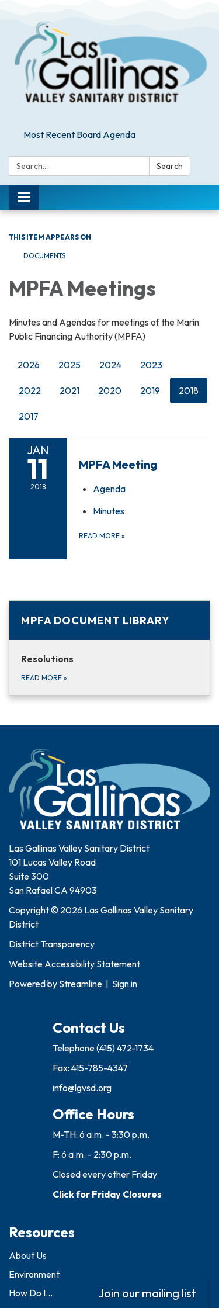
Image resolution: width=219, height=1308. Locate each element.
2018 (189, 390)
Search (170, 166)
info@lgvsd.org (82, 1088)
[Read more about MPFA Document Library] (109, 648)
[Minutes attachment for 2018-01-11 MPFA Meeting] (108, 511)
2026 (29, 365)
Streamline (80, 983)
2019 (150, 390)
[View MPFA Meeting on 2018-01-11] (144, 464)
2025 (69, 365)
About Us (28, 1255)
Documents (44, 255)
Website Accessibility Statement (74, 964)
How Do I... (31, 1293)
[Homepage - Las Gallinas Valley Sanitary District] (109, 62)
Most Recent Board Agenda (79, 134)
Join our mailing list (147, 1293)
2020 (109, 390)
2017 (29, 416)
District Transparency (52, 944)
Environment (34, 1274)
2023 (151, 365)
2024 (110, 365)
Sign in (124, 983)
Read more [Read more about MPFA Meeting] (102, 535)
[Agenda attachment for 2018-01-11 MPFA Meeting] (109, 488)
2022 (30, 390)
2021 (69, 390)
